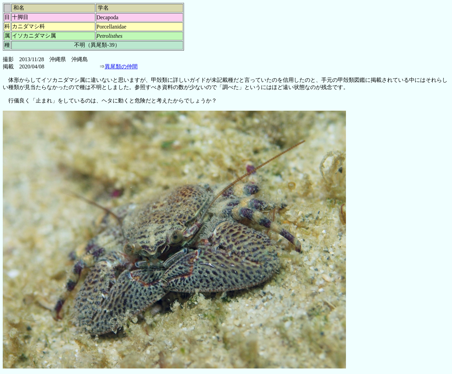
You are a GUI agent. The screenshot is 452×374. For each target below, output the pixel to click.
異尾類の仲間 (121, 66)
